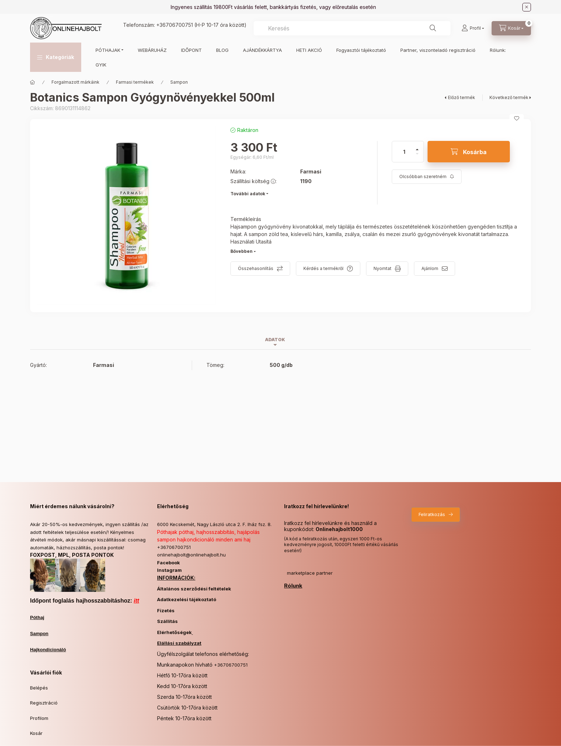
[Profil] (473, 28)
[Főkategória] (32, 82)
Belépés (39, 688)
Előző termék (461, 97)
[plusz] (417, 146)
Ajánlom (429, 268)
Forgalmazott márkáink (75, 82)
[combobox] (352, 28)
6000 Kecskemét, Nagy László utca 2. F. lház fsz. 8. (214, 524)
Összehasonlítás (255, 268)
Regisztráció (44, 703)
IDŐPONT (191, 50)
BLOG (222, 50)
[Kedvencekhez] (516, 118)
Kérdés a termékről (323, 268)
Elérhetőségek (174, 632)
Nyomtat (382, 268)
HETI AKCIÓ (309, 50)
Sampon (179, 82)
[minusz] (417, 157)
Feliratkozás (432, 514)
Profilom (39, 718)
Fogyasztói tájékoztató (361, 50)
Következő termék (508, 97)
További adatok (247, 193)
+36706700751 (174, 25)
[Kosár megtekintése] (511, 28)
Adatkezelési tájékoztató (186, 599)
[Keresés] (433, 28)
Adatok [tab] (275, 339)
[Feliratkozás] (427, 177)
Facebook (168, 562)
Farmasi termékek (135, 82)
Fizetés (166, 610)
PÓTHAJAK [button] (108, 50)
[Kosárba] (469, 151)
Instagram (169, 570)
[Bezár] (526, 7)
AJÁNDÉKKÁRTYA (262, 50)
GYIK (101, 65)
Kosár (36, 733)
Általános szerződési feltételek (194, 589)
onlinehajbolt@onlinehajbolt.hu (191, 555)
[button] (55, 57)
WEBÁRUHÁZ (152, 50)
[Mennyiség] (404, 151)
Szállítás (167, 621)
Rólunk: (498, 50)
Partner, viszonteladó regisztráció (437, 50)
